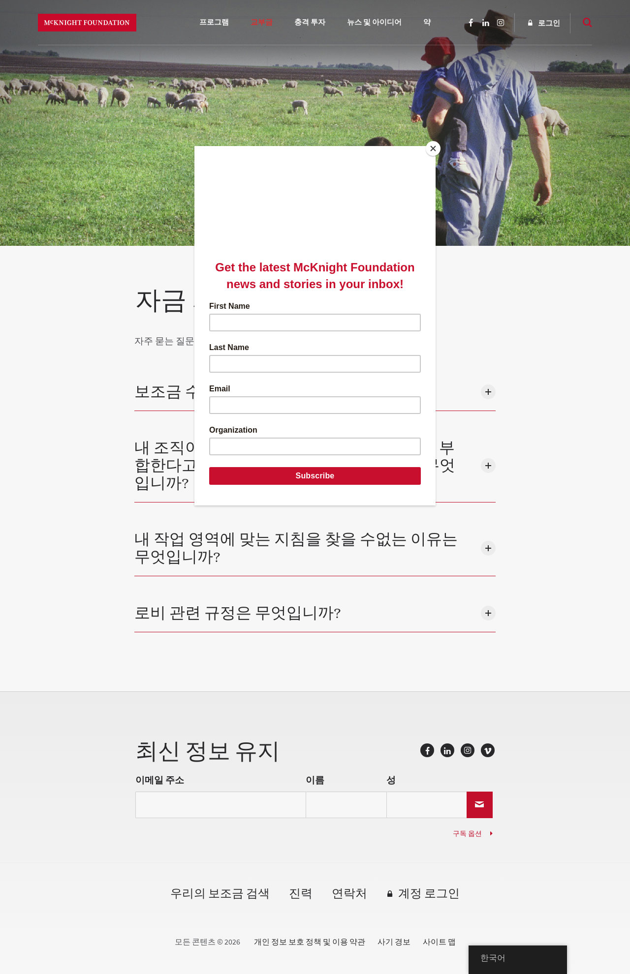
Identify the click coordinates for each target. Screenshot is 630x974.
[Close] (433, 148)
